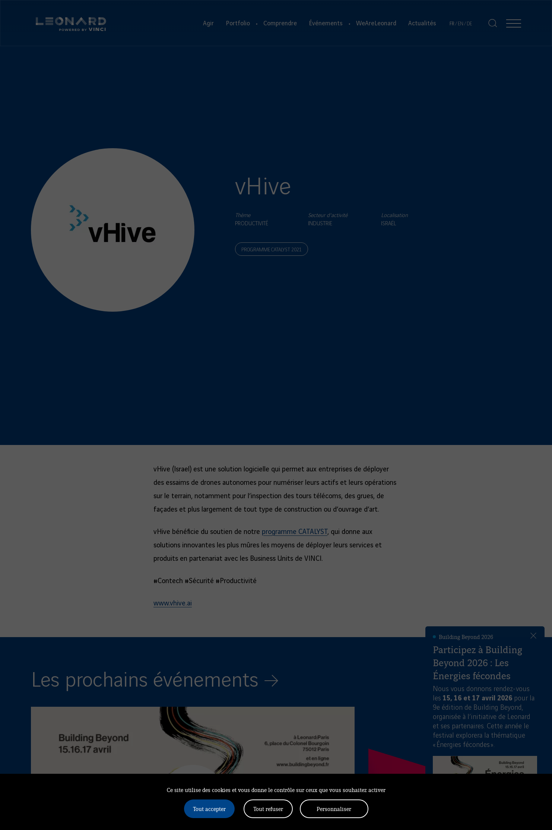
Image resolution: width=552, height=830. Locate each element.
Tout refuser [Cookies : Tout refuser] (268, 808)
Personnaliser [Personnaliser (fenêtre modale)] (334, 808)
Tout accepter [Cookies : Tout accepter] (209, 808)
